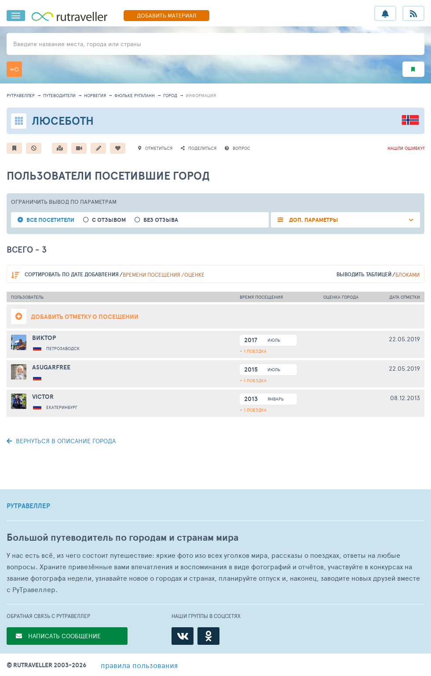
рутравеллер (21, 95)
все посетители (50, 220)
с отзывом (109, 220)
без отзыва (160, 220)
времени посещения (151, 274)
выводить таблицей (363, 274)
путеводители (59, 95)
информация (201, 95)
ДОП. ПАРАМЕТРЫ (313, 220)
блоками (407, 274)
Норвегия (95, 95)
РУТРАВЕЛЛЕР (28, 506)
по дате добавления (72, 274)
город (170, 95)
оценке (194, 274)
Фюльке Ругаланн (134, 95)
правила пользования (139, 665)
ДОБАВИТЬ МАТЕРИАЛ (166, 15)
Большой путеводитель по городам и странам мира (122, 537)
